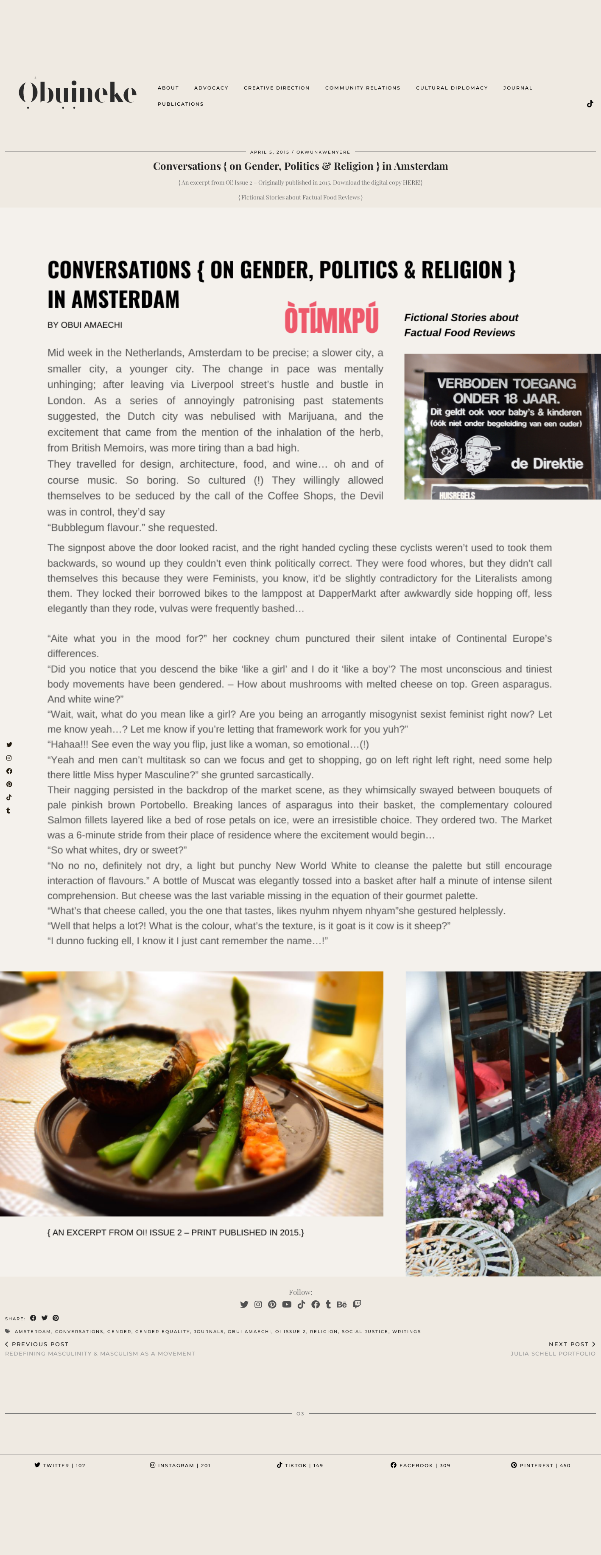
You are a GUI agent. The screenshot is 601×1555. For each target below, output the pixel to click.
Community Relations (363, 82)
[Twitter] (244, 1297)
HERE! (412, 175)
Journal (518, 82)
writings (406, 1325)
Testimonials (92, 1545)
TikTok (300, 1459)
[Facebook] (315, 1297)
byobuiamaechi (35, 1545)
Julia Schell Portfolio (553, 1342)
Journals (209, 1325)
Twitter (60, 1459)
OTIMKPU (169, 1539)
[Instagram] (258, 1297)
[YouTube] (287, 1297)
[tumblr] (328, 1297)
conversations (79, 1325)
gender (119, 1325)
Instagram (180, 1459)
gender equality (162, 1325)
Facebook (421, 1459)
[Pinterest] (272, 1297)
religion (324, 1325)
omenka (132, 1539)
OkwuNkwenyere (323, 146)
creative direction (277, 82)
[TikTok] (590, 98)
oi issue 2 (290, 1325)
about (168, 82)
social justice (365, 1325)
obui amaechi (249, 1325)
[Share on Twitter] (45, 1311)
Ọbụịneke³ (44, 1539)
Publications (181, 98)
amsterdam (33, 1325)
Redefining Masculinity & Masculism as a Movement (100, 1342)
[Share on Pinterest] (56, 1311)
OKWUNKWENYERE (220, 1539)
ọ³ (74, 1539)
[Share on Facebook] (33, 1311)
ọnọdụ (99, 1539)
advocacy (211, 82)
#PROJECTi (274, 1539)
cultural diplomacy (452, 82)
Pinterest (541, 1459)
